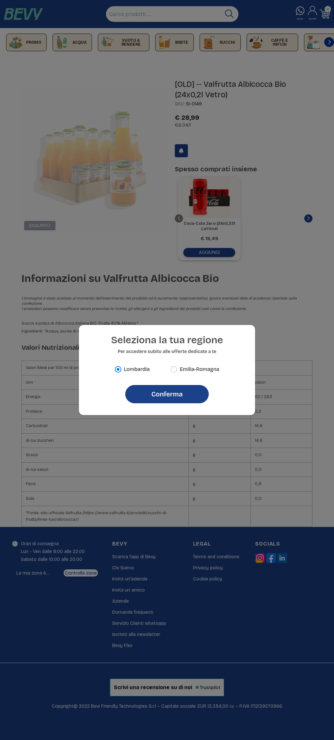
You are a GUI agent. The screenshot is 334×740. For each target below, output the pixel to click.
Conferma (167, 394)
